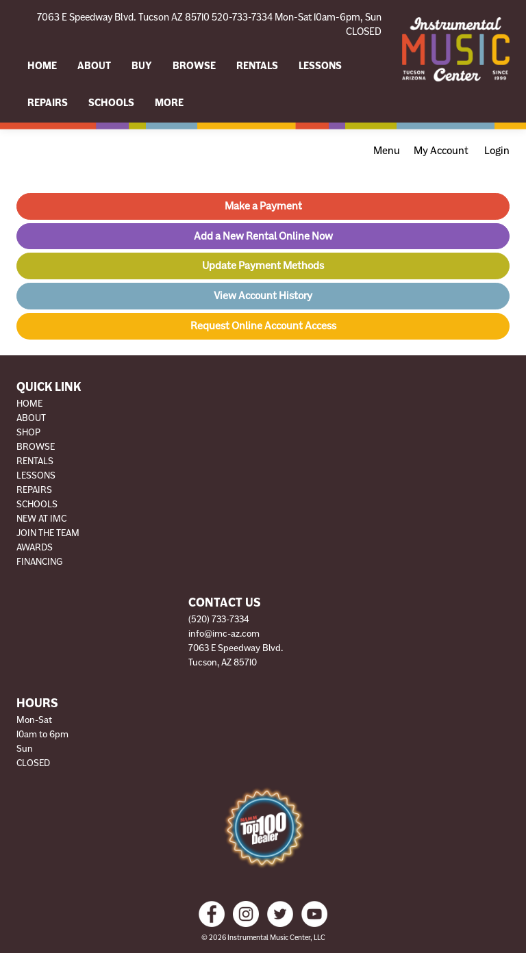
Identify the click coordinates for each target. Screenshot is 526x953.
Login (497, 150)
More (169, 103)
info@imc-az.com (224, 633)
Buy (142, 66)
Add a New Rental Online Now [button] (263, 236)
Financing (39, 562)
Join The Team (47, 533)
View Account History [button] (263, 296)
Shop (28, 432)
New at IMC (41, 518)
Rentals (257, 66)
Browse (194, 66)
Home (42, 66)
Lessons (320, 66)
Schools (111, 103)
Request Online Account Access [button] (263, 326)
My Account (441, 150)
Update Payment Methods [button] (263, 265)
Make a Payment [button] (263, 206)
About (94, 66)
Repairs (47, 103)
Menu (386, 150)
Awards (34, 547)
